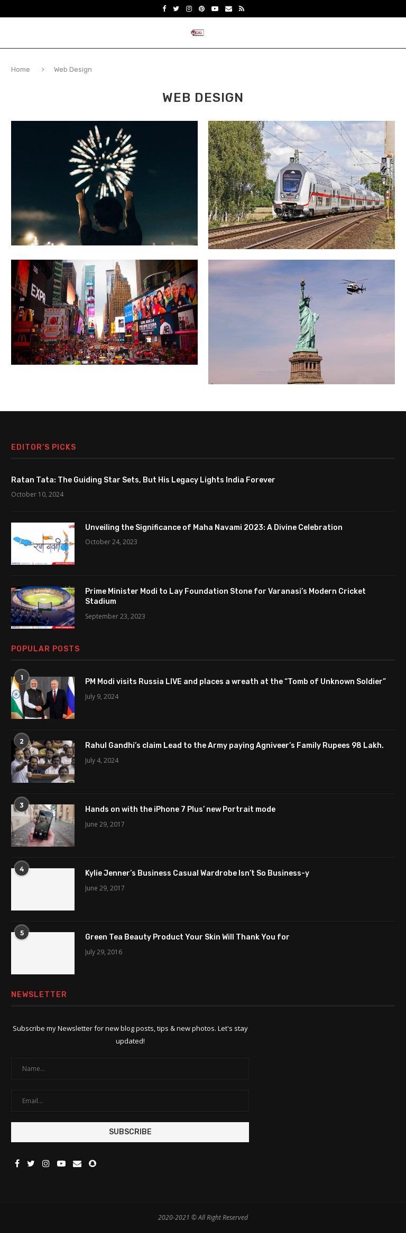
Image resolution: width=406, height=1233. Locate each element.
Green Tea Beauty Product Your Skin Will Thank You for (187, 937)
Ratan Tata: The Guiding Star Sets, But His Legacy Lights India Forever (143, 480)
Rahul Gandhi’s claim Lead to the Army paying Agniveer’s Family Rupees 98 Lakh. (234, 745)
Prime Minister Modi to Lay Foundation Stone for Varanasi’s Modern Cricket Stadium (225, 596)
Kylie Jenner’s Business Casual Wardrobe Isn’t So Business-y (197, 873)
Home (21, 69)
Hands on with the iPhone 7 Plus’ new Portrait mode (180, 809)
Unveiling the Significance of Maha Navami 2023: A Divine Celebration (214, 527)
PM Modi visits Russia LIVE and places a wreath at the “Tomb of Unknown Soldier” (235, 681)
